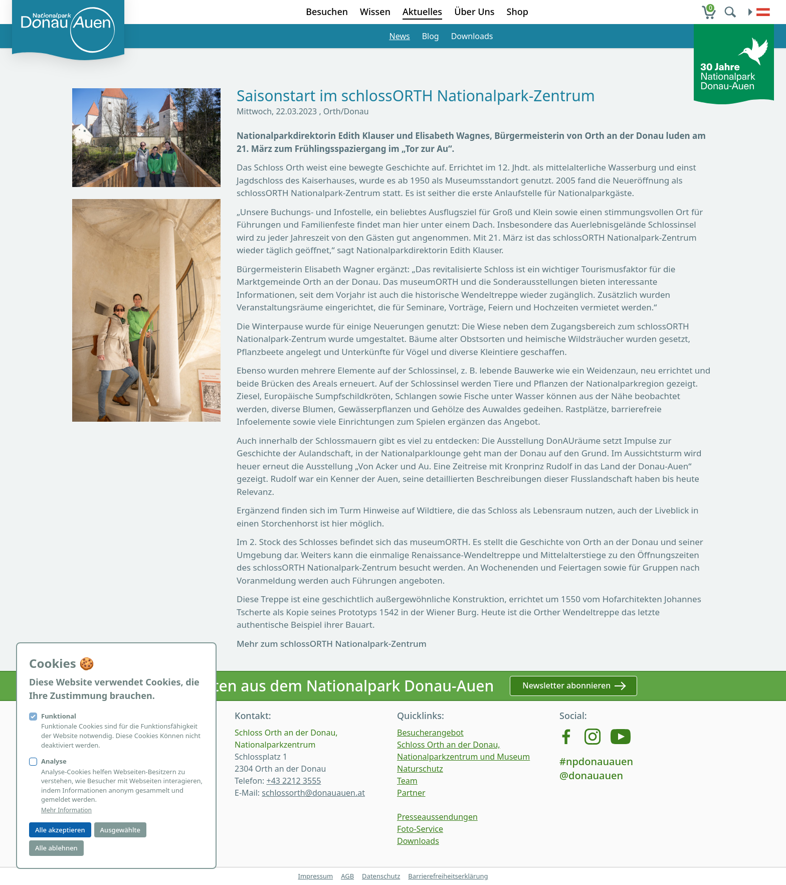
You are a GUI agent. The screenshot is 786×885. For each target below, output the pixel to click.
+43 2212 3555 (293, 780)
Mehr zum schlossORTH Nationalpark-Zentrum (332, 643)
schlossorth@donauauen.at (313, 792)
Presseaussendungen (437, 816)
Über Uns (474, 12)
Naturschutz (420, 768)
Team (407, 780)
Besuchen (327, 12)
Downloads (472, 36)
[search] (731, 12)
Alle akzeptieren (60, 829)
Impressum (315, 875)
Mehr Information (66, 810)
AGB (347, 875)
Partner (411, 792)
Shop (517, 12)
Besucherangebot (430, 732)
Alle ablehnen (56, 847)
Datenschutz (381, 875)
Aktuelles (422, 12)
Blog (430, 36)
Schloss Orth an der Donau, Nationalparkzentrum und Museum (463, 750)
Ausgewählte (120, 829)
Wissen (375, 12)
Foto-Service (420, 828)
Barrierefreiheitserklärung (448, 875)
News (399, 36)
